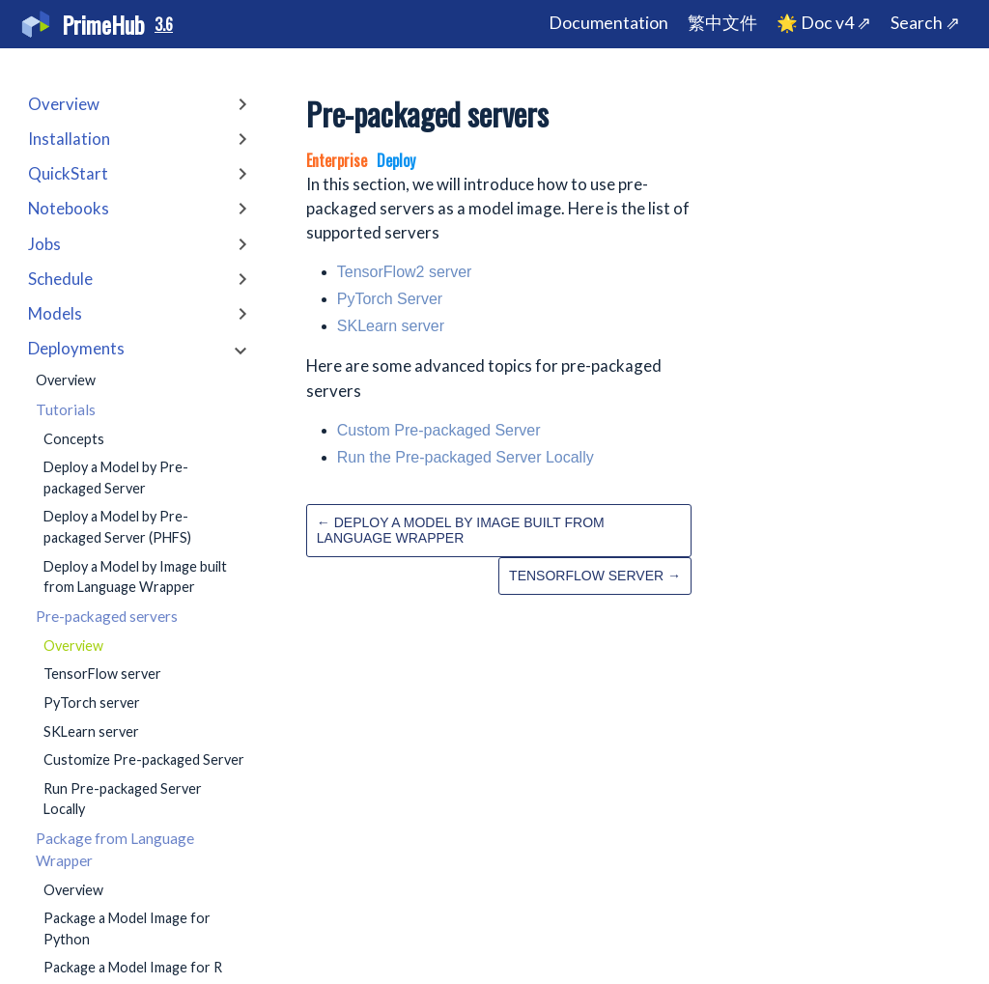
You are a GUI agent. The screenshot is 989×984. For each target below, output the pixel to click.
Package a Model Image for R (132, 967)
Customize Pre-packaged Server (143, 759)
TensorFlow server (102, 673)
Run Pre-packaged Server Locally (122, 799)
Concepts (73, 439)
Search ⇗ (925, 23)
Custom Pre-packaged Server (439, 430)
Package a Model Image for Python (127, 928)
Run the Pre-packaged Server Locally (465, 457)
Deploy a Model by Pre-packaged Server (115, 477)
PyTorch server (91, 702)
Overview (66, 380)
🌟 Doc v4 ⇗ (824, 23)
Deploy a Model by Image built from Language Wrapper (135, 577)
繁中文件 (722, 23)
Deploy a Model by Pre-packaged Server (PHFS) (117, 527)
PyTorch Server (389, 299)
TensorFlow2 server (404, 272)
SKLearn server (91, 731)
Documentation (608, 23)
